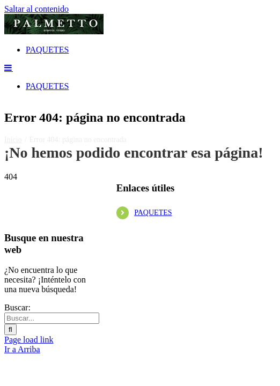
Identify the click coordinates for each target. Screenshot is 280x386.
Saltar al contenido (36, 8)
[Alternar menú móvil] (8, 144)
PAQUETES (153, 290)
